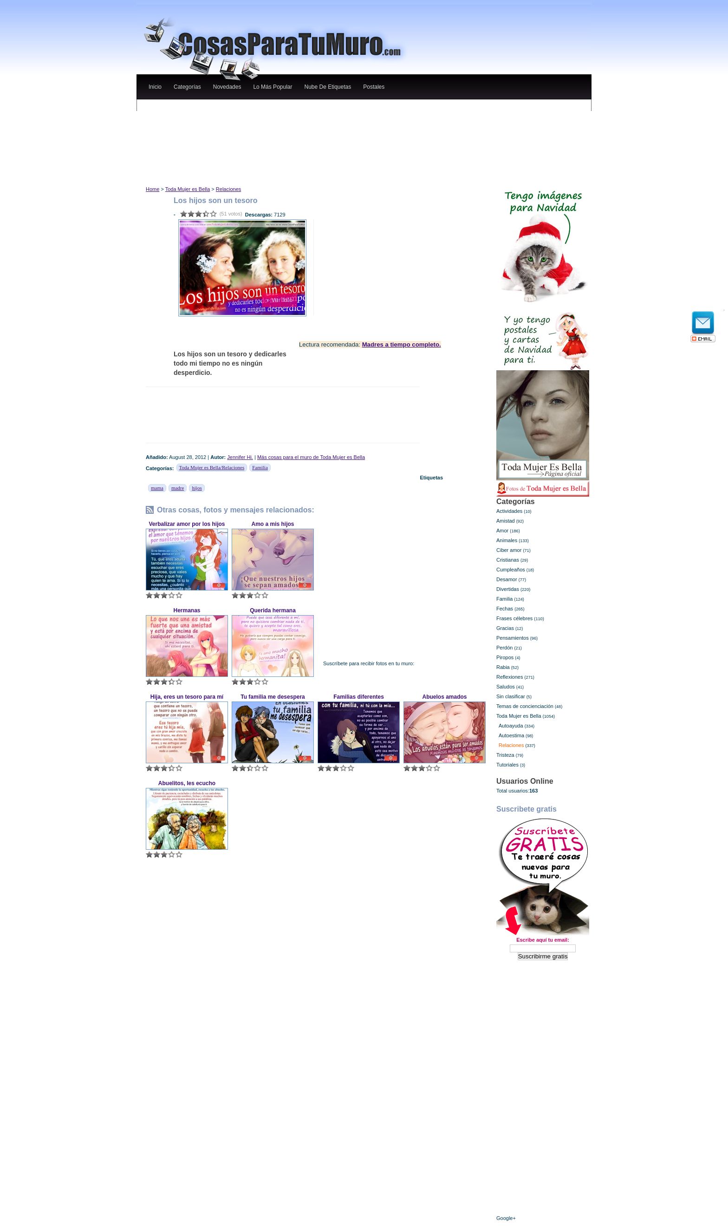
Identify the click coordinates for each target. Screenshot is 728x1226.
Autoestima (511, 735)
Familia (260, 467)
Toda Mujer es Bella (187, 189)
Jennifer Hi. (240, 457)
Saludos (505, 686)
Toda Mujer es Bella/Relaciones (212, 467)
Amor (502, 530)
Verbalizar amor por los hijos (187, 524)
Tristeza (505, 755)
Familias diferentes (358, 697)
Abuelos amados (444, 697)
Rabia (503, 667)
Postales (373, 87)
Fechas (504, 608)
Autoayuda (511, 725)
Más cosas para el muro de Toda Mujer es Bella (311, 457)
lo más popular (272, 87)
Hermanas (186, 610)
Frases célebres (514, 618)
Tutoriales (507, 764)
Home (152, 189)
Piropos (505, 657)
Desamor (506, 579)
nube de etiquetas (327, 87)
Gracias (505, 628)
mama (157, 488)
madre (177, 488)
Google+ (506, 1218)
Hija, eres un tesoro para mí (186, 697)
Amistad (505, 521)
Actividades (509, 511)
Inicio (155, 87)
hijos (197, 488)
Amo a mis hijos (272, 524)
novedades (227, 87)
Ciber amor (508, 550)
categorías (187, 87)
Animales (506, 540)
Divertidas (507, 589)
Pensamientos (512, 638)
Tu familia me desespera (272, 697)
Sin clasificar (510, 696)
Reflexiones (509, 677)
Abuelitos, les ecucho (186, 783)
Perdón (504, 647)
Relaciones (228, 189)
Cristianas (507, 560)
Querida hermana (273, 610)
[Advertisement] (317, 108)
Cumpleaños (510, 569)
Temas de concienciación (524, 706)
